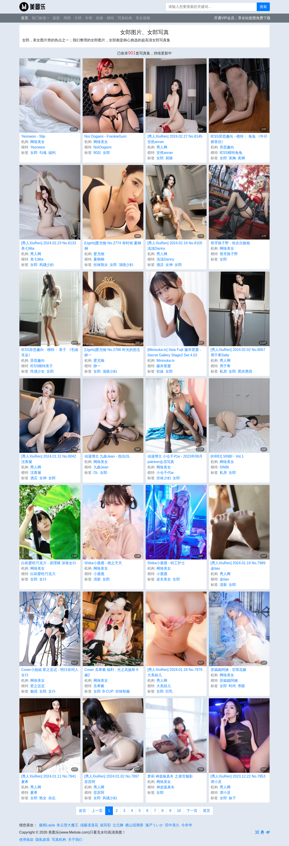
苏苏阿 (98, 792)
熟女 (43, 798)
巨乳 (169, 691)
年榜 (88, 18)
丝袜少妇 (163, 478)
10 (179, 811)
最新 (56, 18)
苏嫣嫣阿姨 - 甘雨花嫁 (228, 670)
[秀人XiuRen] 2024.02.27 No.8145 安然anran (174, 139)
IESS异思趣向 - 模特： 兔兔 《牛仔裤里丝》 (239, 139)
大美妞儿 (163, 686)
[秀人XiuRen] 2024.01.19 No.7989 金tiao (238, 565)
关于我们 (75, 839)
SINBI (224, 467)
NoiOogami (102, 147)
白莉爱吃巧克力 (43, 574)
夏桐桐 (98, 259)
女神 (169, 265)
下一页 (191, 811)
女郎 (33, 153)
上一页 (97, 811)
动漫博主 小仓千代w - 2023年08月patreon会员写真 (175, 459)
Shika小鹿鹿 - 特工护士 (166, 563)
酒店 (160, 265)
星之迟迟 (37, 686)
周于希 (225, 366)
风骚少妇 (46, 265)
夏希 (33, 792)
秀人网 (161, 147)
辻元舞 (118, 825)
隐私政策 (42, 839)
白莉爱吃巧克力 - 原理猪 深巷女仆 (48, 563)
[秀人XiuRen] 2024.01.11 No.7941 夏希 (48, 779)
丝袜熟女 (100, 265)
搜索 (263, 7)
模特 (110, 18)
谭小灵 (225, 792)
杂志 (52, 798)
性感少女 (37, 371)
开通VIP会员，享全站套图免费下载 (242, 18)
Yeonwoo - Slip (33, 136)
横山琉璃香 (134, 825)
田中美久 (172, 825)
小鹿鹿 (98, 574)
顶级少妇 (126, 265)
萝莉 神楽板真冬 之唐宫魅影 (170, 776)
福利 (52, 153)
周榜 (67, 18)
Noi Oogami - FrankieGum (105, 136)
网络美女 (37, 142)
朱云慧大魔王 (67, 825)
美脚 (241, 158)
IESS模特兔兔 (231, 153)
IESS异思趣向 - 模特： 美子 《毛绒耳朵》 (49, 352)
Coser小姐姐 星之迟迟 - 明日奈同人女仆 (49, 672)
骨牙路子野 (229, 254)
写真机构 (125, 18)
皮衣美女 (163, 579)
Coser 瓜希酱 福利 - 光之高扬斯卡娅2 (111, 672)
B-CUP (108, 691)
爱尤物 (98, 254)
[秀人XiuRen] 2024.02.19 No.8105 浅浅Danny (174, 245)
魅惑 (33, 691)
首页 (24, 18)
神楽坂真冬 (165, 787)
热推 (99, 18)
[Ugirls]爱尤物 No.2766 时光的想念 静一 (112, 352)
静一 (97, 366)
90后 (97, 153)
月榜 (78, 18)
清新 (97, 579)
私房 (223, 371)
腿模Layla (47, 825)
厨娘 (169, 158)
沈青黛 (35, 473)
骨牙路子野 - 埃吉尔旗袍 (230, 243)
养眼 (241, 686)
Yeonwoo (37, 147)
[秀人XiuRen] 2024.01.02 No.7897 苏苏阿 (111, 779)
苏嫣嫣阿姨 (229, 680)
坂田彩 (105, 825)
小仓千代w (165, 473)
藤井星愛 (163, 366)
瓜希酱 (98, 686)
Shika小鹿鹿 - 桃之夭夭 (103, 563)
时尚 (232, 686)
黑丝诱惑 (245, 371)
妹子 (232, 798)
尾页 (206, 811)
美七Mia (36, 259)
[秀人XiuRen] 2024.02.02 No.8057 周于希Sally (238, 352)
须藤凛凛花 (89, 825)
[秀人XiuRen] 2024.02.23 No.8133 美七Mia (48, 245)
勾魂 (43, 153)
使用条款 (26, 839)
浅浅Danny (165, 259)
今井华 (186, 825)
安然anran (164, 153)
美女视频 (143, 18)
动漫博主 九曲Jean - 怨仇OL (107, 456)
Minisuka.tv (165, 360)
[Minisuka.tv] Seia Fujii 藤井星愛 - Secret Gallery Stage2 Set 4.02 (174, 352)
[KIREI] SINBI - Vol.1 (227, 456)
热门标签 (39, 18)
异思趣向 (227, 147)
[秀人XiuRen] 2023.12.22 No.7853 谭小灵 (238, 779)
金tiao (224, 579)
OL (95, 473)
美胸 (232, 158)
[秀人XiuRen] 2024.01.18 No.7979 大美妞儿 (174, 672)
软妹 (160, 371)
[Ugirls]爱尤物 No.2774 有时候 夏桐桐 (112, 245)
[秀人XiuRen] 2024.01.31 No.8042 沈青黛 (48, 459)
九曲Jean (101, 467)
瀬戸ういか (154, 825)
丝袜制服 (122, 691)
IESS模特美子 (41, 366)
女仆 (43, 579)
